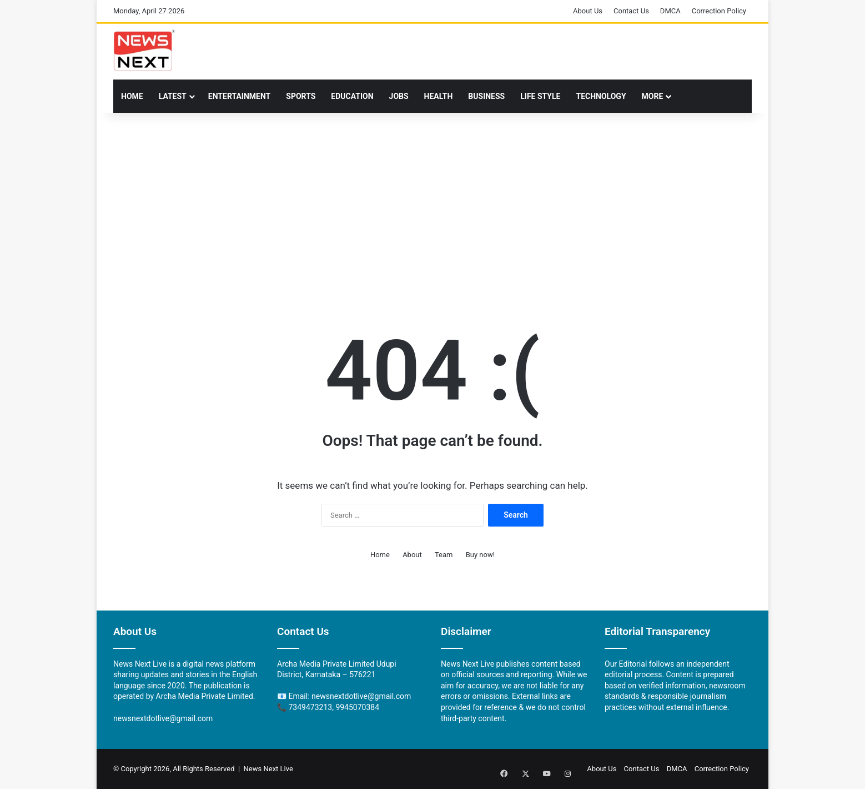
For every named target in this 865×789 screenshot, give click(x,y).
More (652, 96)
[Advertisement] (432, 202)
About (412, 554)
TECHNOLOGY (601, 96)
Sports (300, 96)
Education (352, 96)
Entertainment (239, 96)
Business (486, 96)
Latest (173, 96)
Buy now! (480, 554)
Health (438, 96)
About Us (587, 11)
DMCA (670, 11)
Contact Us (631, 11)
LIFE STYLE (540, 96)
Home (132, 96)
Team (444, 554)
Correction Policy (719, 11)
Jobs (399, 96)
